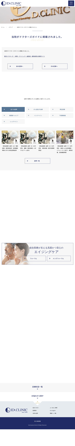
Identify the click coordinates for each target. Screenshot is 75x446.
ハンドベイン (38, 115)
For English (52, 422)
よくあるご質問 (53, 419)
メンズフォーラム (58, 258)
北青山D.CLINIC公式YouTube (10, 360)
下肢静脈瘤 (62, 115)
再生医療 (62, 109)
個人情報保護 (37, 433)
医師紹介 (35, 422)
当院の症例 (35, 425)
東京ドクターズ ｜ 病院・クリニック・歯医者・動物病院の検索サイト (24, 56)
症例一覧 (37, 161)
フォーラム (33, 258)
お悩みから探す (37, 407)
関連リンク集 (53, 425)
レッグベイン (14, 121)
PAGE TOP (37, 415)
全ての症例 (14, 109)
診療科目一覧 (37, 398)
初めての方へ (36, 419)
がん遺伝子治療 (38, 109)
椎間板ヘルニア (13, 115)
